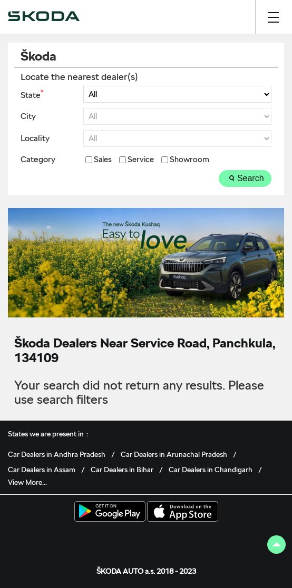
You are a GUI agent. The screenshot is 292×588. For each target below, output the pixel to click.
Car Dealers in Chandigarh (210, 469)
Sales (103, 159)
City (28, 116)
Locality (35, 138)
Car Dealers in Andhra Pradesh (56, 454)
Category (38, 159)
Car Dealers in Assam (41, 469)
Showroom (189, 159)
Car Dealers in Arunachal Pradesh (174, 454)
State (32, 94)
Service (141, 159)
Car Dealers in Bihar (122, 469)
